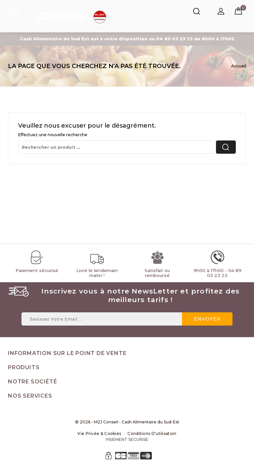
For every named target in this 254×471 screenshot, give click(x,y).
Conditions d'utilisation (151, 433)
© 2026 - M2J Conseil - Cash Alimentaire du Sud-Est (127, 421)
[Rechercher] (127, 147)
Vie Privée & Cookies (99, 433)
